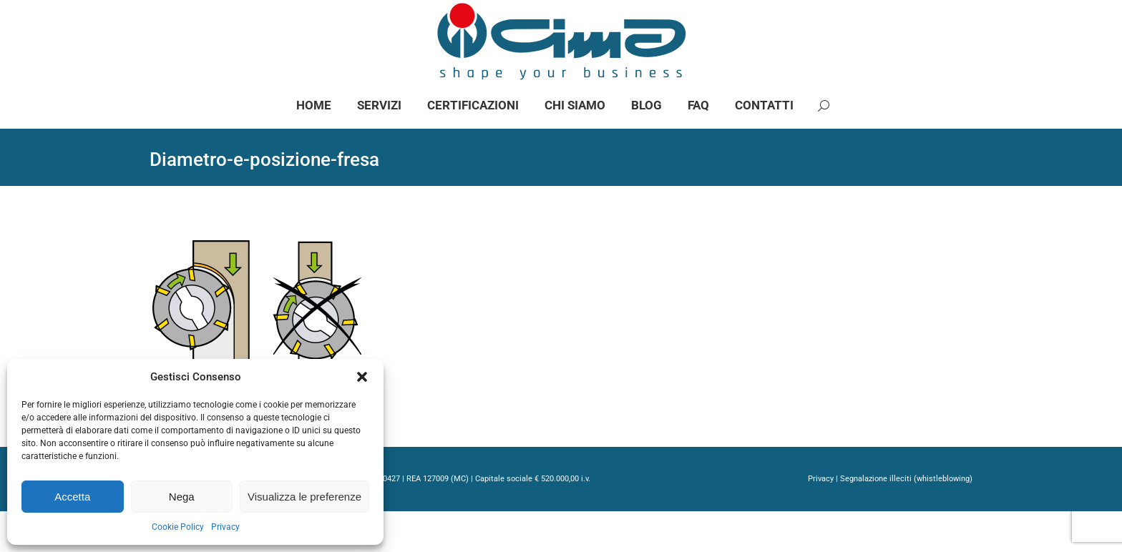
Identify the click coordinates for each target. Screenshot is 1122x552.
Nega (182, 497)
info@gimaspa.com (308, 20)
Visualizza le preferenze (304, 497)
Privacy (225, 527)
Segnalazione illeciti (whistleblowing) (906, 519)
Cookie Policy (178, 527)
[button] (362, 377)
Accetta (72, 497)
